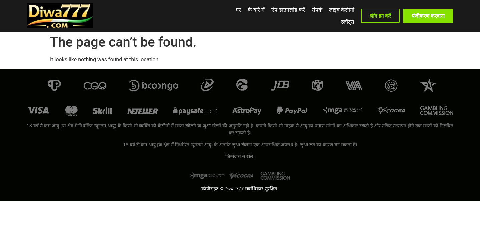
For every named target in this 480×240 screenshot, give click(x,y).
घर (218, 16)
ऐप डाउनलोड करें (268, 16)
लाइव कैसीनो (321, 16)
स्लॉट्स (347, 16)
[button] (380, 16)
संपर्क (297, 16)
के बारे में (236, 16)
